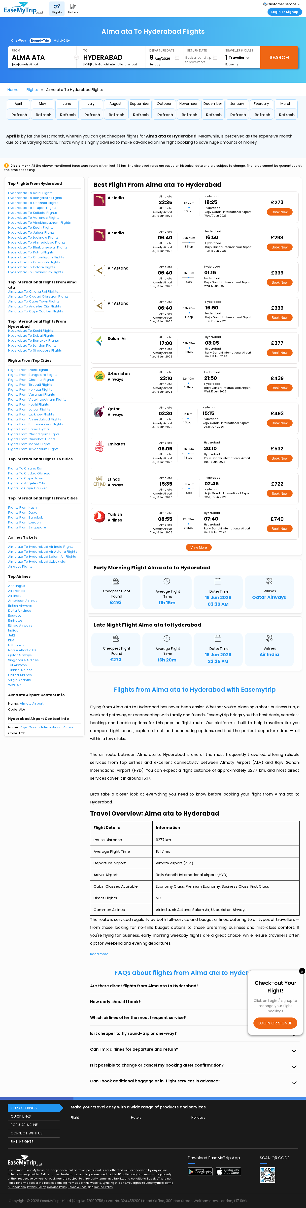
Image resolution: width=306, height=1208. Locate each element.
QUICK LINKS (21, 1116)
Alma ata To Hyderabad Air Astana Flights (42, 551)
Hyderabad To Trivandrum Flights (35, 272)
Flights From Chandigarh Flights (34, 434)
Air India (15, 595)
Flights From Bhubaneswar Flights (35, 424)
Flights (32, 89)
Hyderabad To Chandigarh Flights (36, 257)
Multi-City (62, 40)
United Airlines (20, 675)
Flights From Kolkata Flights (30, 389)
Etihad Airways (20, 625)
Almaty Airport (32, 703)
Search (279, 57)
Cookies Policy (57, 1187)
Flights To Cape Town (25, 478)
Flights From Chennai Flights (31, 379)
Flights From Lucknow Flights (31, 414)
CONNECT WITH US (26, 1133)
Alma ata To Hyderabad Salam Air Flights (42, 556)
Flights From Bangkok (25, 517)
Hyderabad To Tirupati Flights (32, 207)
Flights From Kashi (23, 507)
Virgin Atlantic (19, 680)
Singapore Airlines (23, 660)
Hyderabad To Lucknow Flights (33, 237)
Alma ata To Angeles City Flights (34, 306)
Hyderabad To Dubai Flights (31, 335)
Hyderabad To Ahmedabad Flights (37, 242)
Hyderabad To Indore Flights (31, 267)
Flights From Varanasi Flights (31, 394)
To (85, 50)
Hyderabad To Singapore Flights (35, 350)
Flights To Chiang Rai (25, 468)
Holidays (198, 1117)
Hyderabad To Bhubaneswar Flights (38, 247)
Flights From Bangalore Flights (33, 374)
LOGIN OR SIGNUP (275, 1023)
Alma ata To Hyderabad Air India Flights (41, 546)
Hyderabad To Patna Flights (31, 252)
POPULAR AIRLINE (24, 1124)
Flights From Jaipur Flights (29, 409)
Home (13, 89)
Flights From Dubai (23, 512)
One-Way (18, 40)
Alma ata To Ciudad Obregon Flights (38, 296)
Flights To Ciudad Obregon (30, 473)
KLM (11, 640)
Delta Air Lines (19, 610)
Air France (16, 590)
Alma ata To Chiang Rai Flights (33, 291)
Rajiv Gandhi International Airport (47, 727)
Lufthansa (16, 645)
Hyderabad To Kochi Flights (31, 227)
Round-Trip (40, 40)
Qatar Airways (20, 655)
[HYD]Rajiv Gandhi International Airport (110, 64)
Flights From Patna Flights (29, 429)
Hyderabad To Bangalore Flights (35, 197)
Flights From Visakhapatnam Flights (37, 399)
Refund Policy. (103, 1187)
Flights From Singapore (27, 527)
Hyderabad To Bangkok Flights (33, 340)
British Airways (20, 605)
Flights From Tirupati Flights (30, 384)
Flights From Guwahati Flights (32, 439)
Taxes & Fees (77, 1187)
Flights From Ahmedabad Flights (34, 419)
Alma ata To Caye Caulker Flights (35, 311)
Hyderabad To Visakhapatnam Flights (39, 222)
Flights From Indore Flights (29, 444)
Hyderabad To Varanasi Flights (34, 217)
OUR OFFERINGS (24, 1107)
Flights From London (24, 522)
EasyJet (14, 615)
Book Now (280, 212)
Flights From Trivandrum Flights (33, 449)
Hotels (136, 1117)
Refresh (19, 115)
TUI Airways (17, 665)
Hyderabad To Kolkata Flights (32, 212)
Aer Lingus (16, 585)
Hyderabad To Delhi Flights (30, 193)
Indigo (13, 630)
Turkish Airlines (20, 670)
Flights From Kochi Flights (28, 404)
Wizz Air (14, 685)
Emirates (15, 620)
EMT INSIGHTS (22, 1141)
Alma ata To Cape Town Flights (34, 301)
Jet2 (11, 635)
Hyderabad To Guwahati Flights (34, 262)
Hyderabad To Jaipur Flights (31, 232)
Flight (75, 1117)
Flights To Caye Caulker (27, 488)
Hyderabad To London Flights (32, 345)
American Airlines (22, 600)
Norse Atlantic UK (22, 650)
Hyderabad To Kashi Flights (30, 330)
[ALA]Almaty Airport (25, 64)
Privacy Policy (36, 1187)
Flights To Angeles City (26, 483)
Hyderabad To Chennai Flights (33, 202)
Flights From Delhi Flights (28, 369)
